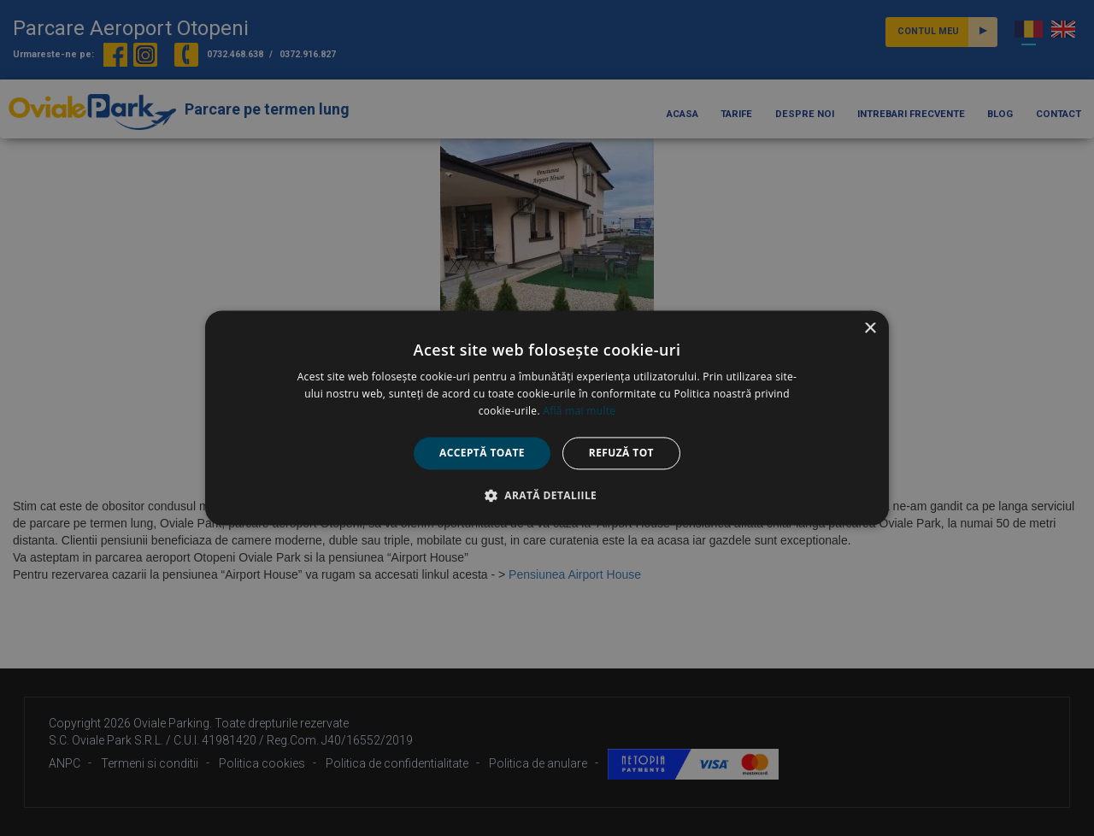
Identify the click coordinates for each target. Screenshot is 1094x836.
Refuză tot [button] (621, 452)
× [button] (869, 328)
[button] (547, 495)
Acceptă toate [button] (482, 452)
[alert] (547, 418)
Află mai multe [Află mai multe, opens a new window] (579, 410)
